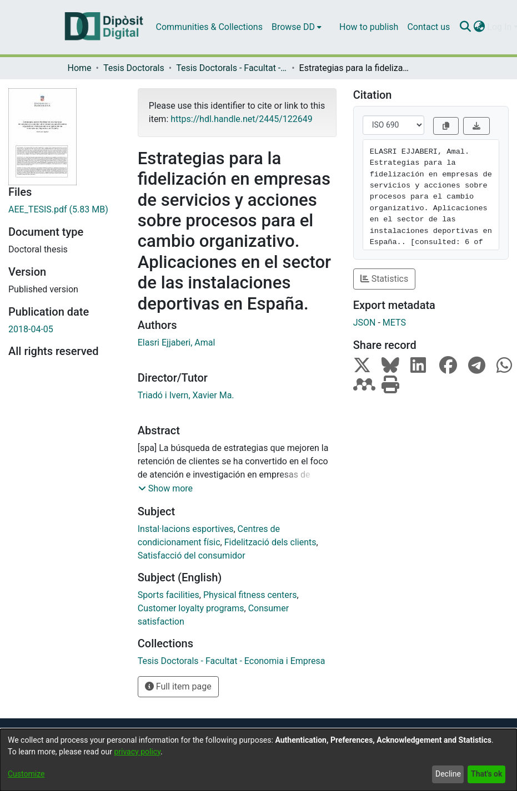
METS (394, 322)
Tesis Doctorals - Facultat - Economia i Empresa (231, 68)
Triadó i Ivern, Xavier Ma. (186, 395)
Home (80, 68)
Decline (448, 773)
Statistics (384, 278)
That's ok (486, 773)
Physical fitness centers (250, 595)
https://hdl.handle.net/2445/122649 (241, 119)
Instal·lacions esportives (186, 529)
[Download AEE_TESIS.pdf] (64, 209)
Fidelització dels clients (270, 542)
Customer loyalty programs (191, 608)
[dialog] (258, 760)
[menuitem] (297, 27)
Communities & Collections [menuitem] (209, 27)
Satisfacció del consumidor (191, 555)
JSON (364, 322)
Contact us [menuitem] (428, 27)
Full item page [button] (178, 686)
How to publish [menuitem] (368, 27)
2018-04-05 (30, 329)
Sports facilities (168, 595)
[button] (165, 488)
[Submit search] (465, 27)
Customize (26, 773)
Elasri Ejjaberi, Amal (176, 342)
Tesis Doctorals (133, 68)
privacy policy (137, 751)
